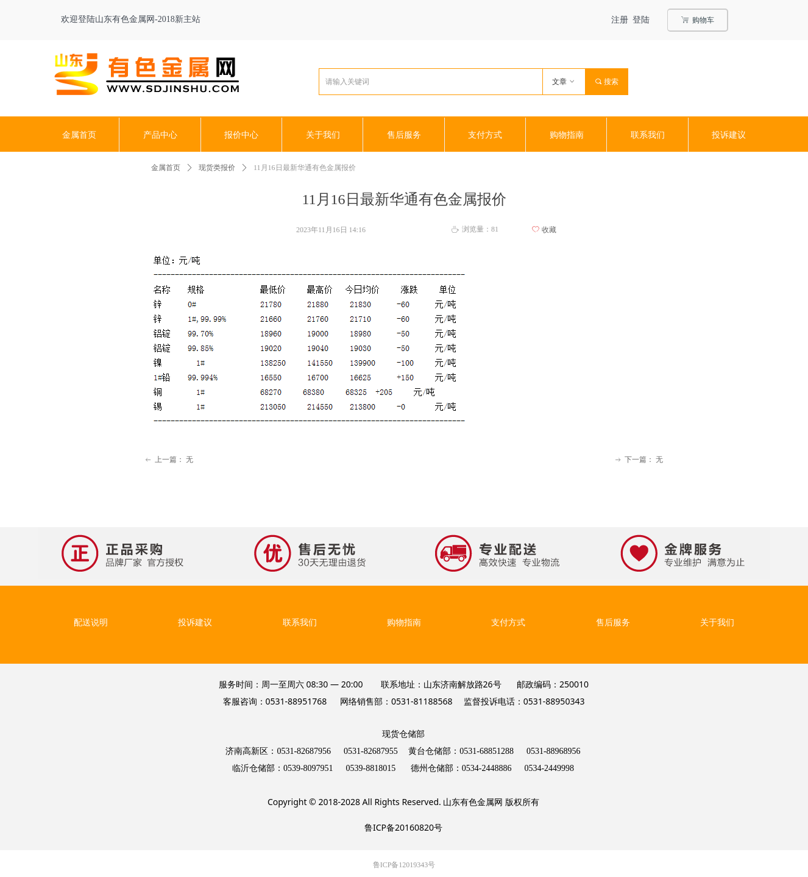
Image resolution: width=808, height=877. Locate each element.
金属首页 (165, 167)
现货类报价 (217, 167)
